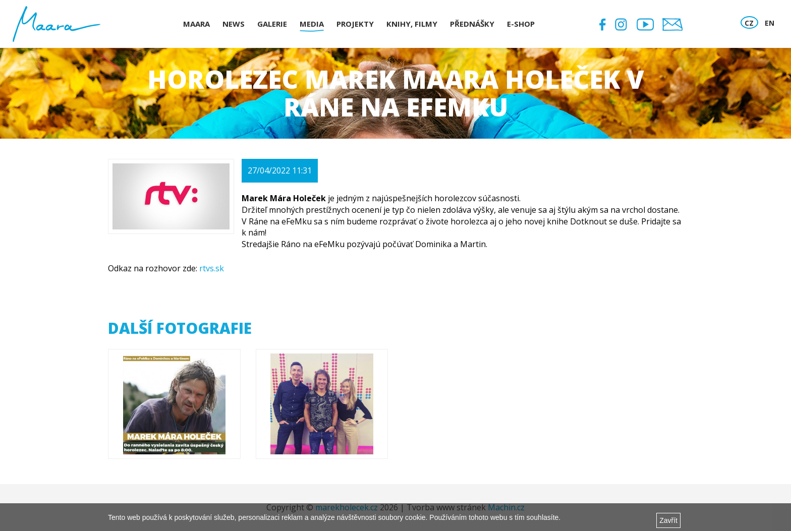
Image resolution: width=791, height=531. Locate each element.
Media (312, 24)
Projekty (355, 24)
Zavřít (668, 520)
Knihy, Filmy (411, 24)
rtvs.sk (211, 268)
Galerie (272, 24)
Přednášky (472, 24)
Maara (196, 24)
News (233, 24)
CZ (749, 23)
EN (769, 23)
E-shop (521, 24)
